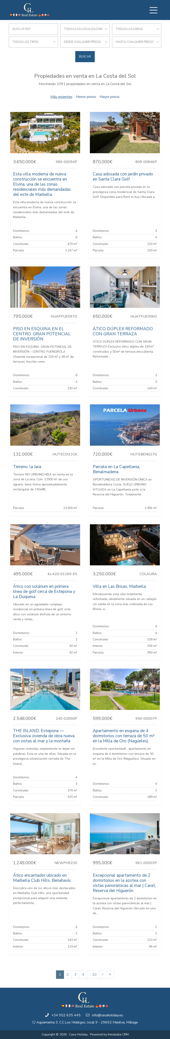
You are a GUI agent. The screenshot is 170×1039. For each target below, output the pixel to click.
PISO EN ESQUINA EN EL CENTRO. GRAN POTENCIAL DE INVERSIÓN (42, 334)
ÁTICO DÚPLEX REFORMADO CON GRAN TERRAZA (123, 331)
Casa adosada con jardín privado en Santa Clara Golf (123, 176)
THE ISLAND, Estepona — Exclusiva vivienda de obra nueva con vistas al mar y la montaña (44, 736)
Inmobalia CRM (118, 1034)
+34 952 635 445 (66, 1015)
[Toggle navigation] (153, 10)
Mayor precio (110, 96)
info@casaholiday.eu (107, 1015)
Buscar (85, 57)
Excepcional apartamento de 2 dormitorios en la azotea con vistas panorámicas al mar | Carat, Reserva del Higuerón (124, 883)
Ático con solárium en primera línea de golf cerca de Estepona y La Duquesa (44, 592)
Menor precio (86, 96)
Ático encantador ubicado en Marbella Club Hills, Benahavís (42, 877)
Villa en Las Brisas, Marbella (119, 586)
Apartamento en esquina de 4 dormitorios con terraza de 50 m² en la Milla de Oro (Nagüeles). (124, 736)
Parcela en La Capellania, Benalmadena (116, 469)
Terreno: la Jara (27, 467)
